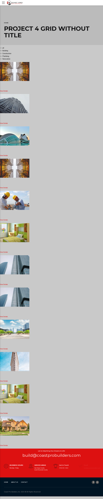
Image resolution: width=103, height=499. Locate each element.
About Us (15, 485)
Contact (25, 485)
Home (6, 23)
